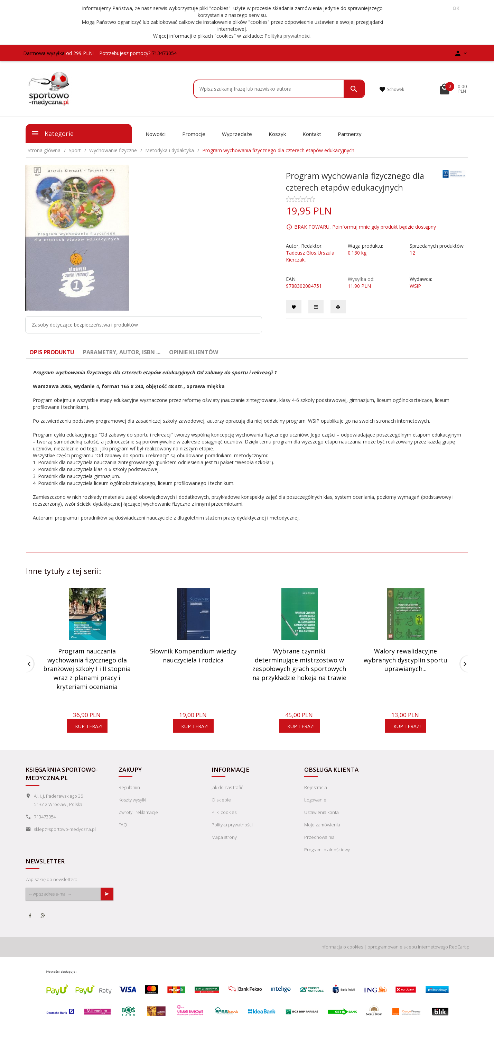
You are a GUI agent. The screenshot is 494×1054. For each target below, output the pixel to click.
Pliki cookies (224, 812)
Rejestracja (315, 787)
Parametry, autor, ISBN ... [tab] (121, 352)
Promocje (193, 133)
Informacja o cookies (341, 947)
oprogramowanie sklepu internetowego (407, 947)
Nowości (156, 133)
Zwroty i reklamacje (138, 812)
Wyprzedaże (237, 133)
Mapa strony (224, 837)
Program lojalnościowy (327, 849)
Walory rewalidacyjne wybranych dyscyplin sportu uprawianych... (405, 660)
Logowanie (315, 800)
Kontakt (311, 133)
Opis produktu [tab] (51, 352)
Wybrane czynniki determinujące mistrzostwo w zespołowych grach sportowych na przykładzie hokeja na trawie (299, 664)
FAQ (123, 825)
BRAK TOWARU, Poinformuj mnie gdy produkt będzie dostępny (365, 226)
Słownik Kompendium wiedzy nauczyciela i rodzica (193, 655)
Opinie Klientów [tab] (193, 352)
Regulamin (129, 787)
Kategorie (52, 133)
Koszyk (277, 133)
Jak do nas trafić (227, 787)
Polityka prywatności (287, 36)
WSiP (415, 286)
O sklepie (221, 800)
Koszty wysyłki (132, 800)
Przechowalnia (319, 837)
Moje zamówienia (322, 825)
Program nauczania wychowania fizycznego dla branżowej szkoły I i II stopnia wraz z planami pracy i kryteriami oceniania (87, 669)
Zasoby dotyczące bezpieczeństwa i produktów (85, 324)
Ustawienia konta (321, 812)
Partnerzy (350, 133)
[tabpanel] (247, 445)
